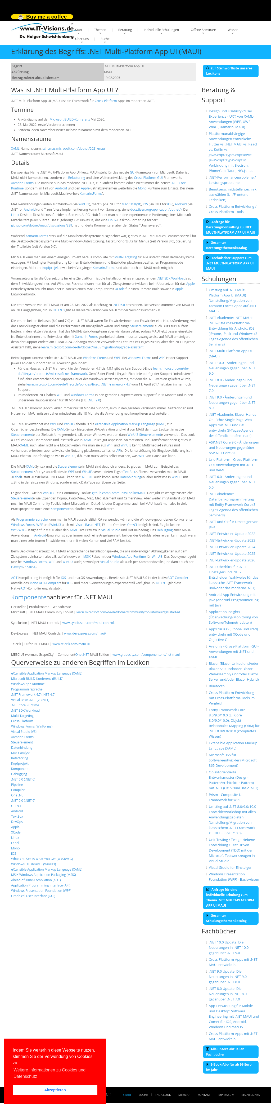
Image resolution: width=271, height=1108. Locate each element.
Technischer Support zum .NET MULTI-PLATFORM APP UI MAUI (230, 263)
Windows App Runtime (129, 556)
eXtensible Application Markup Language (125, 424)
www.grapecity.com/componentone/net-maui (146, 654)
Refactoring (76, 177)
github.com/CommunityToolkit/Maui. (119, 493)
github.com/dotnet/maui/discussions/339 (41, 225)
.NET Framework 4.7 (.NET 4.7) (33, 694)
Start (78, 30)
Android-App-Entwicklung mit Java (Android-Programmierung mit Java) (234, 600)
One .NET (82, 654)
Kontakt (203, 1095)
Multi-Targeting (125, 257)
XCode (120, 289)
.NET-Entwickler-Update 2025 (232, 553)
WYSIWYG (18, 530)
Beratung (125, 30)
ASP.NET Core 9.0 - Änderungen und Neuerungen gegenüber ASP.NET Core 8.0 (234, 447)
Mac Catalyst (130, 204)
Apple (85, 188)
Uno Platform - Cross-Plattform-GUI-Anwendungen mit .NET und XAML (234, 464)
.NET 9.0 (59, 310)
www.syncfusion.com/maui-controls (88, 623)
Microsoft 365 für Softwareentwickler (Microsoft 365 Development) (233, 760)
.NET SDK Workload (171, 278)
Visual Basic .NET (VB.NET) (30, 700)
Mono (142, 188)
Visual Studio (110, 530)
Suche (105, 39)
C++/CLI (133, 524)
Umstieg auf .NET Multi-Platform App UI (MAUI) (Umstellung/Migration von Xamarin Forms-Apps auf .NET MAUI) (232, 300)
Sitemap (184, 1095)
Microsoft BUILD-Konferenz (70, 119)
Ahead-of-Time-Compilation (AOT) (36, 880)
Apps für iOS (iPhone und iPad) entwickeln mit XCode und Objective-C (233, 634)
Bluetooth (217, 686)
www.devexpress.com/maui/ (85, 633)
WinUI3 (83, 204)
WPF (117, 358)
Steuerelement (141, 326)
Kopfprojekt (51, 267)
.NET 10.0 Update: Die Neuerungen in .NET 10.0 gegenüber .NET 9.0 (229, 947)
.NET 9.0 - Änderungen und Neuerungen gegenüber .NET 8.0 (232, 402)
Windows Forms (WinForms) (31, 726)
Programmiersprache (32, 519)
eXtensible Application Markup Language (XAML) (46, 673)
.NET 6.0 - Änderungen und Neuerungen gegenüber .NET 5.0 (232, 482)
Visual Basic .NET (88, 524)
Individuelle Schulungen (161, 30)
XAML (15, 148)
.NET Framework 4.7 (115, 384)
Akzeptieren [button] (55, 1090)
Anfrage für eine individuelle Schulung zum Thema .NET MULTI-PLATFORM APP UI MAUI (230, 897)
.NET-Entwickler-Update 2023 (232, 540)
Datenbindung (130, 477)
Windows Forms (94, 358)
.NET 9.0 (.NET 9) (23, 800)
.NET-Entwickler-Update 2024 (232, 546)
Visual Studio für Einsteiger (230, 867)
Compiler (181, 577)
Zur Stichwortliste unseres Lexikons (229, 71)
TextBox (129, 471)
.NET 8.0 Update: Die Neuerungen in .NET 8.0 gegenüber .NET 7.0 (228, 993)
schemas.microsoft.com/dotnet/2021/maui (74, 148)
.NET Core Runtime (25, 705)
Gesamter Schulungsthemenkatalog (226, 918)
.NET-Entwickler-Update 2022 (232, 533)
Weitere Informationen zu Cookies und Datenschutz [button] (49, 1073)
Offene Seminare (203, 30)
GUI (132, 172)
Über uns (82, 39)
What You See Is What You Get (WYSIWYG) (42, 859)
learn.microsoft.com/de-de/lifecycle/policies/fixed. (63, 384)
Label (17, 477)
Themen (100, 30)
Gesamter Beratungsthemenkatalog (226, 245)
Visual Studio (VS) (24, 731)
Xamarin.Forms (22, 183)
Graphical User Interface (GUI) (33, 896)
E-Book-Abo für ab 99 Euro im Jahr (229, 1067)
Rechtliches (250, 1095)
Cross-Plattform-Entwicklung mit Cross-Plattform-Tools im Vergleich (232, 698)
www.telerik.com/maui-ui (71, 644)
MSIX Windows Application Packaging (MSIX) (43, 874)
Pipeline (29, 567)
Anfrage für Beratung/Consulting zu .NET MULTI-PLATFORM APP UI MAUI (230, 227)
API (118, 450)
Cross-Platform (106, 101)
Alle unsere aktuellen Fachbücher (225, 1052)
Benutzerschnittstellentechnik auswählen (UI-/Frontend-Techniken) (232, 194)
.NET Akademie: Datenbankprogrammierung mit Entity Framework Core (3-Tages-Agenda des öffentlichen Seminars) (233, 504)
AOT (14, 577)
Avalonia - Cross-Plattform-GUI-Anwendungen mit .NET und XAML (234, 651)
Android (61, 188)
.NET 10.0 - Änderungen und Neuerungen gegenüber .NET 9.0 (232, 368)
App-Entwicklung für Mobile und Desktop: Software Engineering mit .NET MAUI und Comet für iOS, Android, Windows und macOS (234, 1016)
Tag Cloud (163, 1095)
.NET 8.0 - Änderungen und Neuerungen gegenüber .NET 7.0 (232, 385)
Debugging (165, 530)
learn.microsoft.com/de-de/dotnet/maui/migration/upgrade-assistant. (92, 347)
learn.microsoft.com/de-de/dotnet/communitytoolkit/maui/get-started (128, 612)
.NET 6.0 (119, 305)
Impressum (226, 1095)
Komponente (60, 509)
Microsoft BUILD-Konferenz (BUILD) (37, 678)
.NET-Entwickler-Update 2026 (232, 560)
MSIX (87, 556)
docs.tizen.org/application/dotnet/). (156, 209)
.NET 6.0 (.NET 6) (23, 779)
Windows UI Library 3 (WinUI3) (33, 864)
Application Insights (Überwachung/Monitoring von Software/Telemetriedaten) (233, 617)
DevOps (17, 567)
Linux (15, 214)
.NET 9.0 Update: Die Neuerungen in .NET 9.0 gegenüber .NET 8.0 (228, 976)
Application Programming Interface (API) (40, 885)
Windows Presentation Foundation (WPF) (41, 890)
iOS (145, 204)
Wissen (233, 30)
